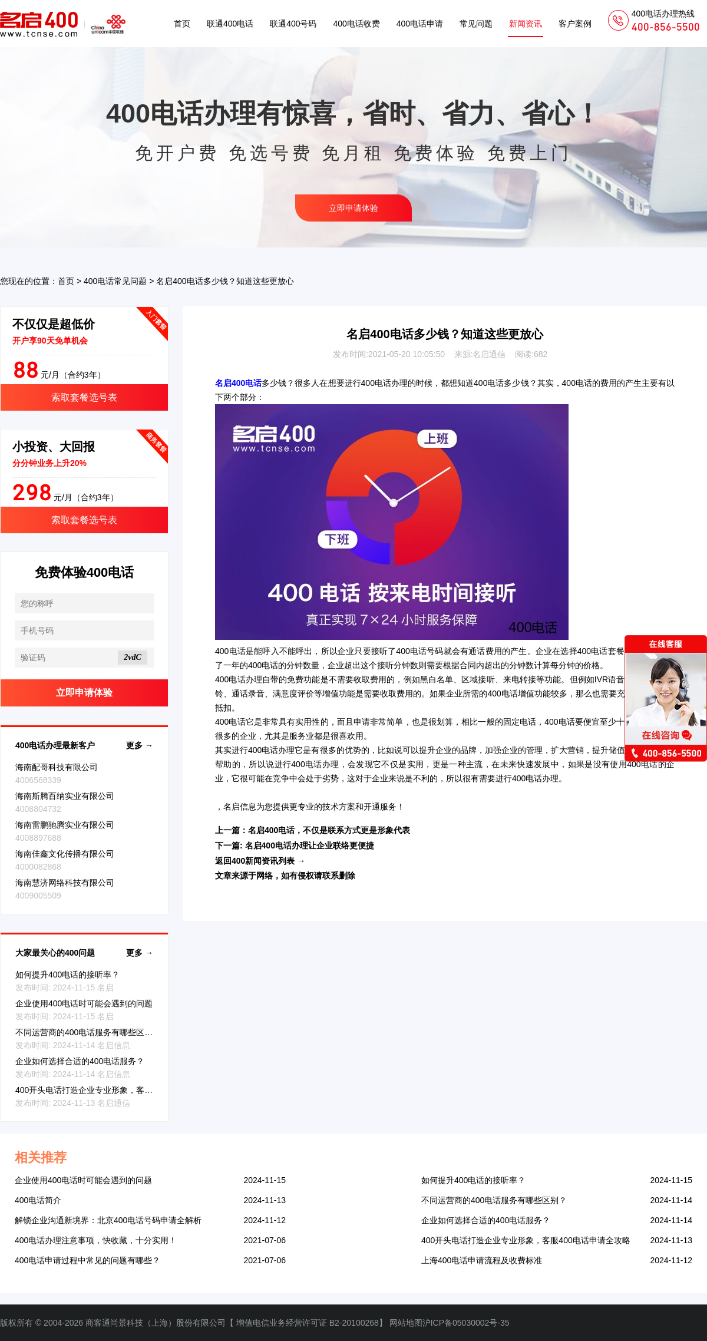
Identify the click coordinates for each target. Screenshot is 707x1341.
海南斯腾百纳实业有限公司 (64, 796)
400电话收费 (356, 23)
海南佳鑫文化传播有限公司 (64, 853)
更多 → (139, 745)
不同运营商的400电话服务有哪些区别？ (88, 1032)
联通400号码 (293, 23)
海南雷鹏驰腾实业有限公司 (64, 825)
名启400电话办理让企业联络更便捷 (309, 845)
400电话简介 (38, 1200)
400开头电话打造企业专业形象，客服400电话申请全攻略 (119, 1090)
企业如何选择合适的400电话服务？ (79, 1061)
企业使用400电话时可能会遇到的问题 (84, 1003)
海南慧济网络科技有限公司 (64, 882)
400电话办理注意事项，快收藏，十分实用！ (96, 1240)
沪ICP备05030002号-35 (466, 1322)
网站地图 (405, 1322)
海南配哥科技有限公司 (56, 767)
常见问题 (476, 23)
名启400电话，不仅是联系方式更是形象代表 (329, 830)
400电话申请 (420, 23)
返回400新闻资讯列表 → (260, 861)
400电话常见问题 (115, 281)
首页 (182, 23)
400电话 (376, 383)
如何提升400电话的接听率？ (67, 974)
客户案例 (575, 23)
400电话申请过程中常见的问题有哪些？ (87, 1260)
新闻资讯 (525, 23)
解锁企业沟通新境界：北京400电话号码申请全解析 (108, 1220)
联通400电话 (230, 23)
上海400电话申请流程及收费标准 (481, 1260)
